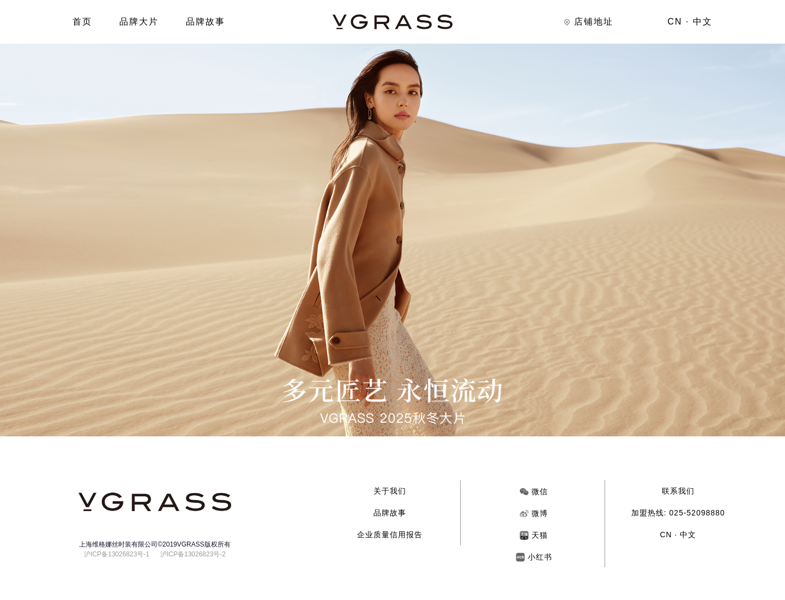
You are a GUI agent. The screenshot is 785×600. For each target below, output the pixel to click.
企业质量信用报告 (389, 534)
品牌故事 (205, 21)
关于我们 (389, 491)
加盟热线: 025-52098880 (678, 512)
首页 (82, 21)
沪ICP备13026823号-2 (193, 554)
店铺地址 (588, 21)
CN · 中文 (690, 21)
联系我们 (678, 491)
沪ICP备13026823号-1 (116, 554)
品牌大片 (139, 21)
